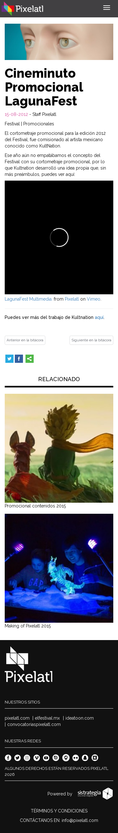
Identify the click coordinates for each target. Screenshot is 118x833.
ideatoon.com (79, 718)
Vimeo (93, 299)
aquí (99, 317)
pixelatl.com (17, 718)
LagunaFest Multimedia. (29, 299)
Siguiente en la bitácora (91, 340)
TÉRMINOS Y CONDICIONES (59, 810)
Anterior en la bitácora (25, 340)
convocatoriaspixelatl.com (34, 724)
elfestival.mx (47, 718)
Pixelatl (72, 299)
